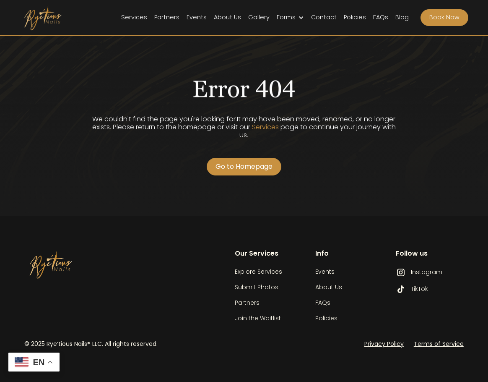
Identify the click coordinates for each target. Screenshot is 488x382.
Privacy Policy (384, 344)
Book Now (444, 17)
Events (197, 17)
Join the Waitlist (258, 318)
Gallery (259, 17)
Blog (402, 17)
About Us (227, 17)
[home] (49, 17)
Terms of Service (439, 344)
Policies (355, 17)
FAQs (380, 17)
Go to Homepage (244, 166)
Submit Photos (256, 287)
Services (134, 17)
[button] (290, 18)
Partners (166, 17)
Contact (324, 17)
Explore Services (258, 271)
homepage (196, 127)
